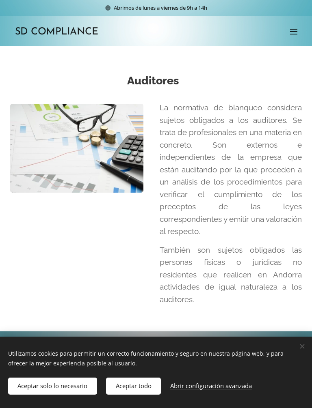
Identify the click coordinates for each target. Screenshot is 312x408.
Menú (293, 31)
